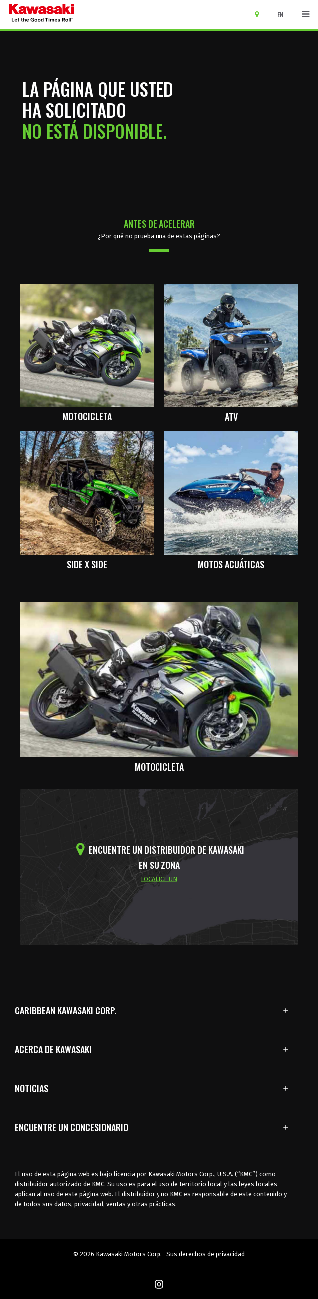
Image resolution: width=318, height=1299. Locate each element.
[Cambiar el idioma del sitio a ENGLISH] (282, 14)
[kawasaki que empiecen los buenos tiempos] (41, 14)
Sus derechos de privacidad (205, 1254)
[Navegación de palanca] (305, 14)
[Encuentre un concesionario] (260, 13)
